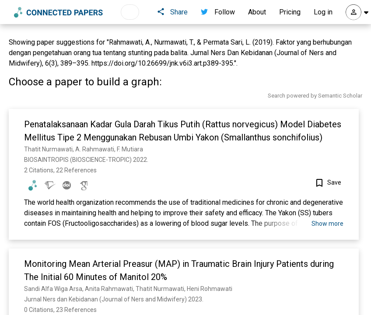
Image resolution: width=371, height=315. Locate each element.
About (257, 12)
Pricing (290, 12)
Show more (327, 223)
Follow (218, 12)
